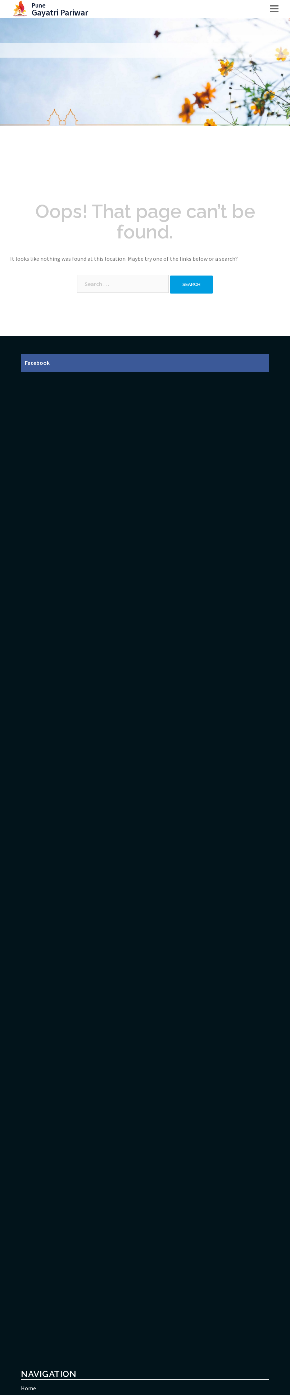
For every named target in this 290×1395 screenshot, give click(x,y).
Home (28, 1388)
